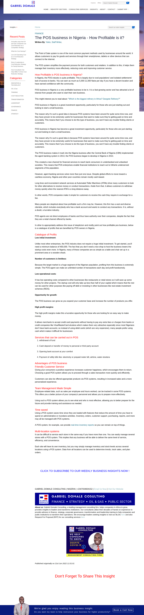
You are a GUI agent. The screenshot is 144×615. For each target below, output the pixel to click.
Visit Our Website (115, 489)
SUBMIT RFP (122, 9)
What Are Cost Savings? (18, 51)
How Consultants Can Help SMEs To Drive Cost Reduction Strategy (19, 72)
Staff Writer (56, 42)
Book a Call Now (123, 610)
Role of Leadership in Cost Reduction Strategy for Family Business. (18, 64)
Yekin (48, 42)
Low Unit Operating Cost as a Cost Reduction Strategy (18, 56)
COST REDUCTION (17, 96)
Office (99, 3)
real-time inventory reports (82, 425)
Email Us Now (100, 489)
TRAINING (14, 92)
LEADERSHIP (15, 103)
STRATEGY (14, 114)
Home (37, 27)
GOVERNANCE (16, 106)
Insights (13, 27)
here (123, 515)
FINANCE (14, 110)
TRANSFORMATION (17, 99)
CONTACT (111, 9)
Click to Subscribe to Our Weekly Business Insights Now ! (84, 470)
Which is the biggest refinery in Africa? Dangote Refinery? (94, 99)
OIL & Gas (14, 88)
